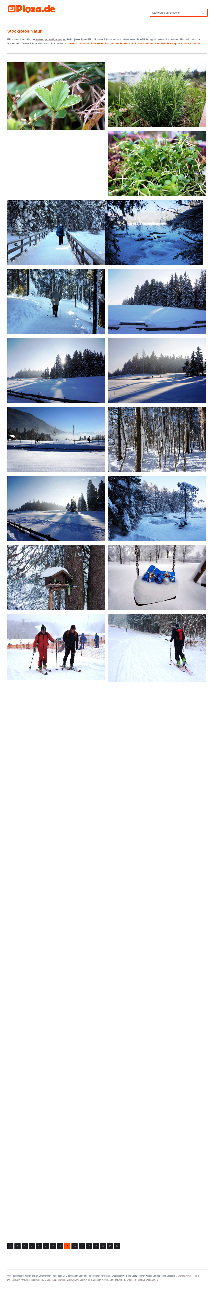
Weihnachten (152, 1280)
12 (88, 1246)
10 (74, 1246)
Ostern (122, 1280)
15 (110, 1246)
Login (82, 1280)
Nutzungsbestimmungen (32, 1280)
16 (117, 1246)
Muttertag (114, 1280)
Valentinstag (139, 1280)
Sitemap (181, 1276)
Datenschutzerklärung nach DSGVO (61, 1280)
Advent (105, 1280)
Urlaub (129, 1280)
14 (103, 1246)
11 (81, 1246)
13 (95, 1246)
